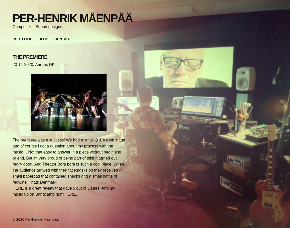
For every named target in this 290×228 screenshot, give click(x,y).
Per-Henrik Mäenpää (72, 18)
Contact (63, 39)
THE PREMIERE (30, 57)
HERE (18, 188)
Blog (43, 39)
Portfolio (22, 39)
